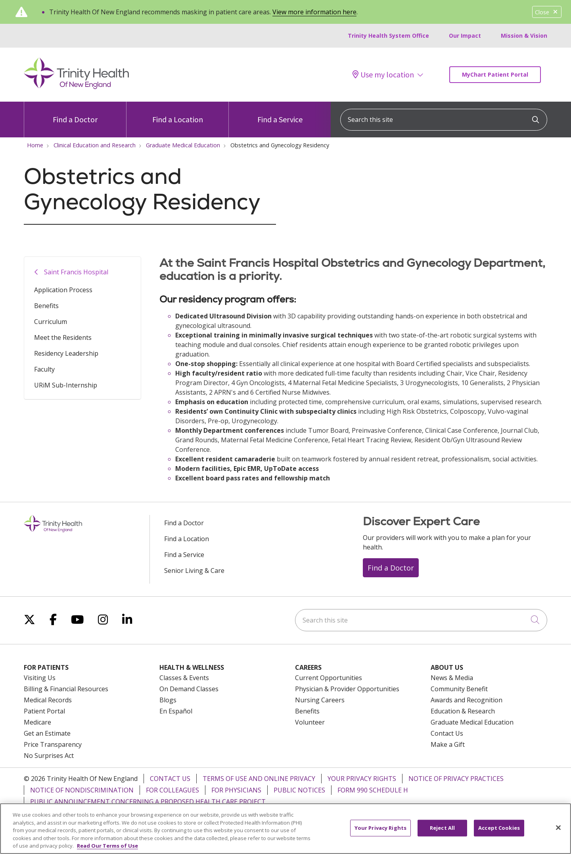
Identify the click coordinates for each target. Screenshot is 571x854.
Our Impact (465, 35)
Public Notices (299, 790)
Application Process (63, 289)
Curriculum (50, 321)
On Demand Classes (188, 688)
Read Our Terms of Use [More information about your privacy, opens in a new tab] (107, 845)
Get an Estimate (47, 733)
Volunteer (310, 722)
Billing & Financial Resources (66, 688)
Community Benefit (459, 688)
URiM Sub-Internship (65, 385)
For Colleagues (172, 790)
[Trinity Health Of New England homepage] (76, 87)
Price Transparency (53, 744)
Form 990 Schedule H (372, 790)
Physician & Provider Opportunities (347, 688)
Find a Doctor (75, 113)
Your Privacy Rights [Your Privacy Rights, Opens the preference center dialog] (380, 827)
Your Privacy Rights (362, 778)
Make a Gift (448, 744)
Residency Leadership (66, 353)
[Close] (558, 828)
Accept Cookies (499, 827)
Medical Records (48, 700)
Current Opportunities (328, 677)
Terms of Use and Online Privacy (259, 778)
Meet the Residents (63, 337)
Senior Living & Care (194, 570)
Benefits (46, 305)
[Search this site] (443, 120)
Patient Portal (44, 711)
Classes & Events (184, 677)
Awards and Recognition (466, 700)
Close (547, 12)
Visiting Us (40, 677)
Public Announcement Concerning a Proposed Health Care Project (148, 801)
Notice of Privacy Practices (456, 778)
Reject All (442, 827)
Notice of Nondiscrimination (82, 790)
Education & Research (463, 711)
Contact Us (447, 733)
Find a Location (178, 113)
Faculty (44, 369)
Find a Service (280, 113)
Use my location (383, 75)
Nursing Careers (320, 700)
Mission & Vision (524, 35)
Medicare (37, 722)
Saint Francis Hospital (76, 272)
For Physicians (236, 790)
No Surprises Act (49, 755)
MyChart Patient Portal (495, 74)
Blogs (167, 700)
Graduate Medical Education (472, 722)
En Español (175, 711)
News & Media (452, 677)
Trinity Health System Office (388, 35)
